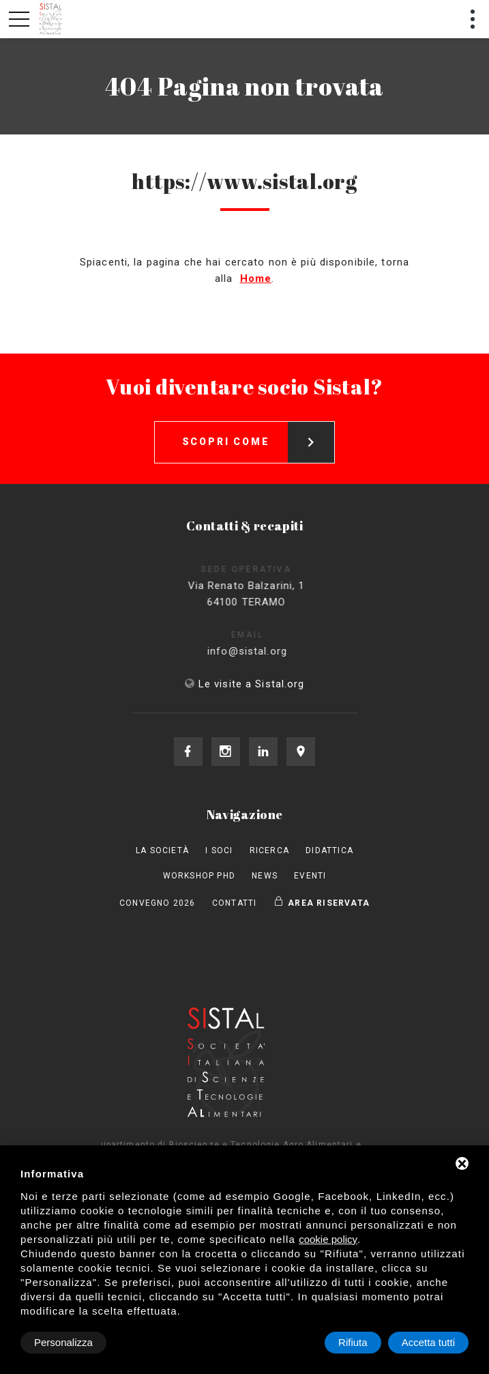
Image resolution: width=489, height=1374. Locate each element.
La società (162, 850)
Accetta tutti (428, 1342)
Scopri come (258, 442)
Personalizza (63, 1342)
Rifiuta (353, 1342)
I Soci (219, 850)
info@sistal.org (260, 651)
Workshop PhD (199, 876)
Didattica (329, 850)
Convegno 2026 (157, 903)
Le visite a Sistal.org (251, 684)
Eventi (310, 876)
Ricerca (269, 850)
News (265, 876)
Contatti (234, 903)
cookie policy (328, 1239)
